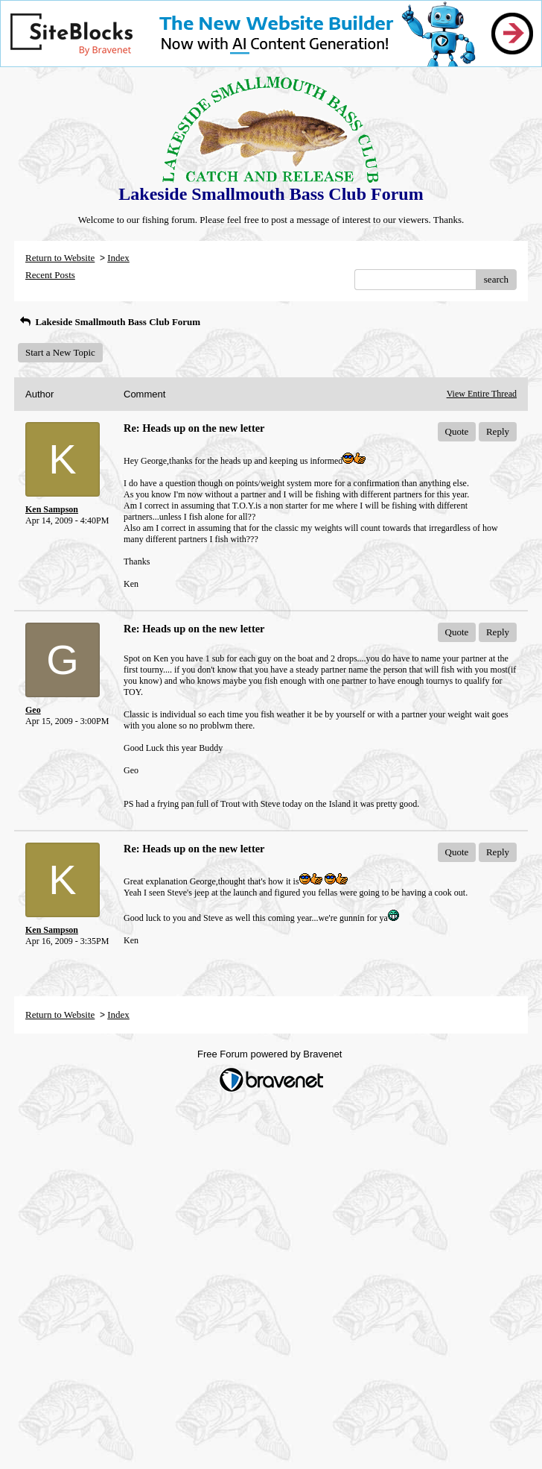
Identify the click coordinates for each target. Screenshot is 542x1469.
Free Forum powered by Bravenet (271, 1054)
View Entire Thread (482, 394)
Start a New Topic (60, 352)
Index (118, 257)
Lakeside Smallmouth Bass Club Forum (109, 321)
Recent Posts (50, 274)
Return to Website (60, 257)
